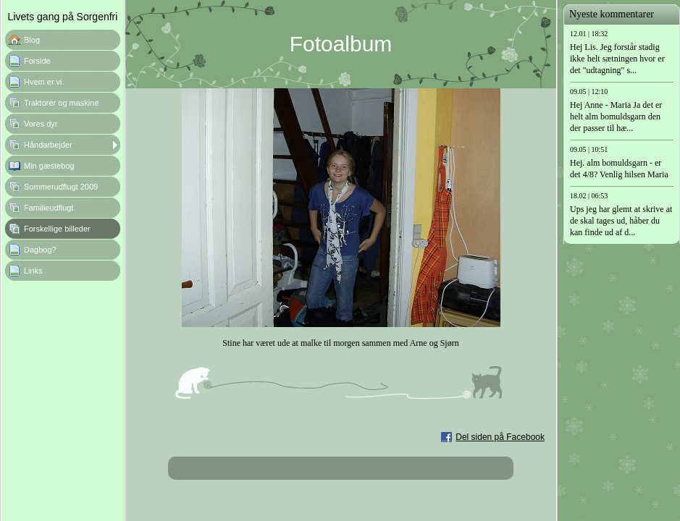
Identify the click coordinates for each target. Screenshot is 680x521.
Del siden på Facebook (500, 437)
